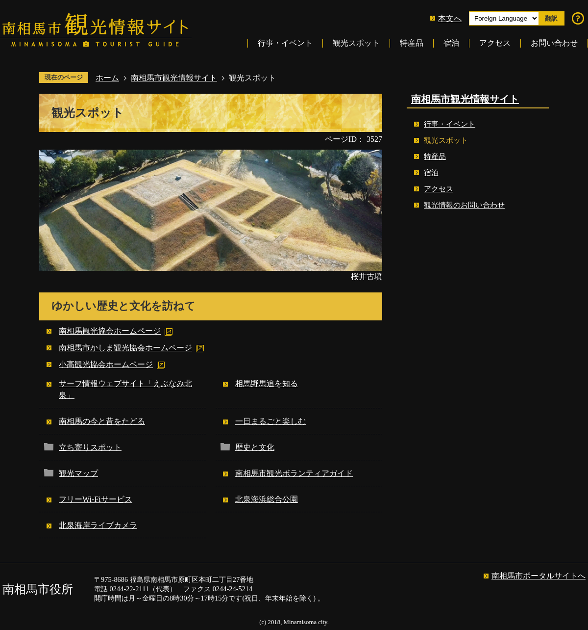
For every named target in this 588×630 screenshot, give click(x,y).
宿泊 (451, 43)
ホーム (107, 78)
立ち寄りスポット (90, 447)
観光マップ (78, 473)
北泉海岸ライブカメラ (98, 525)
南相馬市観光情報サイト (174, 78)
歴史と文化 (254, 447)
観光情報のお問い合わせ (464, 205)
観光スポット (356, 43)
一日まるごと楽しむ (270, 421)
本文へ (450, 18)
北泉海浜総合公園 (266, 499)
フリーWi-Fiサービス (95, 499)
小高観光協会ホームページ (106, 364)
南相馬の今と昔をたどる (102, 421)
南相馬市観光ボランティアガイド (294, 473)
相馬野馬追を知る (266, 383)
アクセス (495, 43)
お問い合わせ (554, 43)
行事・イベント (285, 43)
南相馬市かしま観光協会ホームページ (125, 347)
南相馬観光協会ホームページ (110, 331)
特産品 (411, 43)
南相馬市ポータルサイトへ (538, 576)
